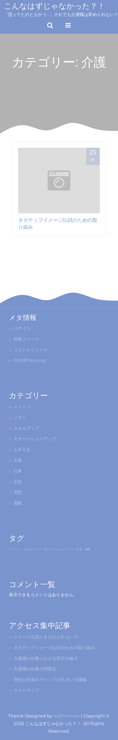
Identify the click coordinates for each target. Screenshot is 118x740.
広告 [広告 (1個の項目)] (79, 549)
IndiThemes (67, 716)
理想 (18, 492)
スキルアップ (26, 428)
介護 (18, 460)
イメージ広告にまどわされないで (46, 636)
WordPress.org (30, 360)
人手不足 (22, 449)
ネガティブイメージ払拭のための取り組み (54, 647)
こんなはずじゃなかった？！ (54, 5)
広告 (18, 481)
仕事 (18, 471)
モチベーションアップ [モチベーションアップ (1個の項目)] (59, 549)
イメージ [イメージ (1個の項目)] (15, 549)
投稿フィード (26, 339)
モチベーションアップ (35, 438)
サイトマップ (26, 690)
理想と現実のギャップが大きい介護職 (50, 679)
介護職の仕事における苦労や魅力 (46, 658)
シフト (20, 417)
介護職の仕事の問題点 (35, 668)
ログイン (22, 328)
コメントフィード (31, 349)
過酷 (18, 503)
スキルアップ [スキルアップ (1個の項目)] (32, 549)
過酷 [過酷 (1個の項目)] (88, 549)
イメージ (22, 406)
